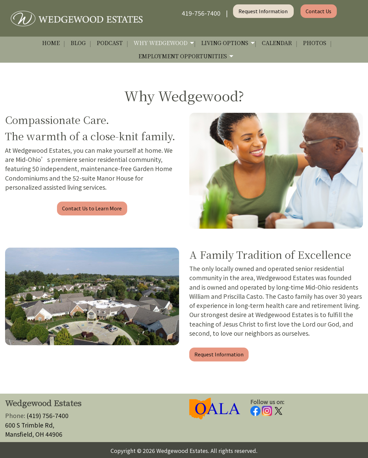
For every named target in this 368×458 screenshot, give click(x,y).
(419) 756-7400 (47, 415)
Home (51, 43)
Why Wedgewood (161, 43)
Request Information (263, 11)
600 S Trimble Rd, (29, 425)
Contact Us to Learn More (92, 208)
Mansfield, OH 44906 (33, 434)
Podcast (110, 43)
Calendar (277, 43)
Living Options (224, 43)
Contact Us (318, 11)
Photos (314, 43)
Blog (78, 43)
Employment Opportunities (182, 56)
